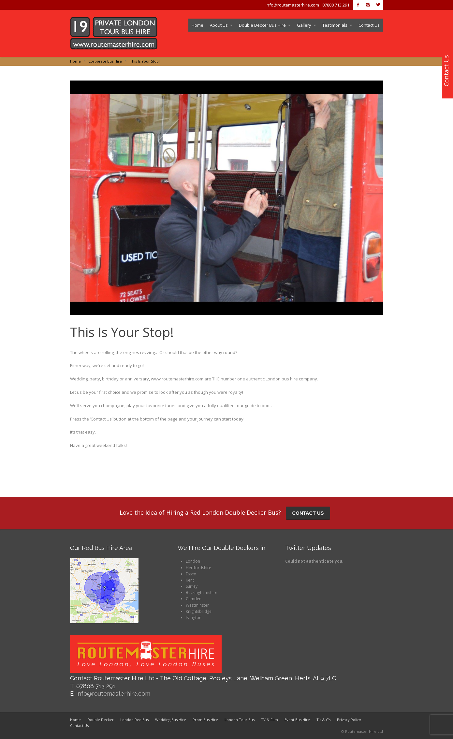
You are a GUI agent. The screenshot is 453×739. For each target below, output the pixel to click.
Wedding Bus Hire (170, 719)
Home (197, 25)
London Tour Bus (240, 719)
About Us (219, 25)
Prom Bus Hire (205, 719)
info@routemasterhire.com (113, 693)
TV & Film (269, 719)
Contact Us (369, 25)
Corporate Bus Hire (105, 61)
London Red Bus (134, 719)
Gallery (304, 25)
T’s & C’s (323, 719)
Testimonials (334, 25)
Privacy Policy (349, 719)
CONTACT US (308, 513)
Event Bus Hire (297, 719)
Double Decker (100, 719)
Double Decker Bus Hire (262, 25)
